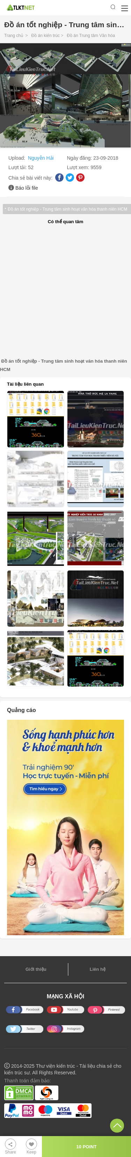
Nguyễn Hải (41, 158)
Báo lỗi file (26, 188)
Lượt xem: (79, 167)
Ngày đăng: (80, 158)
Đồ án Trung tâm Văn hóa (91, 35)
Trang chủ (13, 35)
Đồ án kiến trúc (45, 35)
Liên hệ (97, 969)
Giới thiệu (36, 969)
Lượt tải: (18, 167)
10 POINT (87, 1146)
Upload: (17, 158)
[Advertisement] (65, 291)
